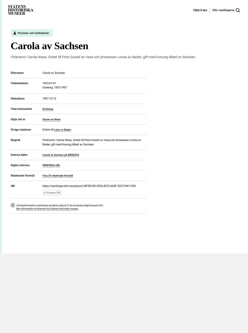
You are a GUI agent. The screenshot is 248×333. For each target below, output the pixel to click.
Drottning (47, 109)
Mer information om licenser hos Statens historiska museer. (47, 208)
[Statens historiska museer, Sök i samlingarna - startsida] (20, 9)
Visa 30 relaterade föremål (57, 175)
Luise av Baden (62, 129)
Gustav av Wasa (51, 119)
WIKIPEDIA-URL (51, 165)
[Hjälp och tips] (200, 10)
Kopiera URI (52, 192)
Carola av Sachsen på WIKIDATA (60, 154)
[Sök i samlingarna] (226, 10)
